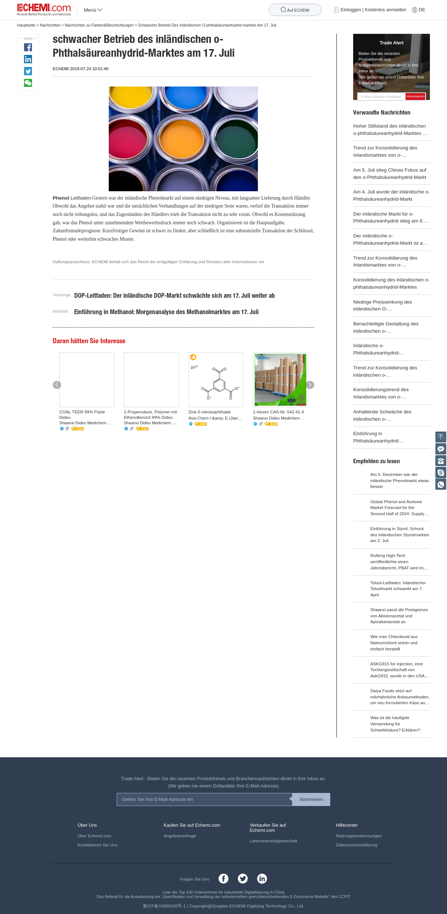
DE (422, 9)
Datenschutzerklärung (356, 844)
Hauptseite (26, 25)
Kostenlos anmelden (385, 9)
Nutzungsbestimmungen (359, 835)
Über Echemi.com (94, 835)
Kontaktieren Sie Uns (97, 844)
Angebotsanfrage (180, 835)
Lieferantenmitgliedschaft (273, 840)
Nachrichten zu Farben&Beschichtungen (99, 25)
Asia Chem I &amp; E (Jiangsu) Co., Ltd (216, 418)
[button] (57, 385)
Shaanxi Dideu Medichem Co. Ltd (87, 423)
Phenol (61, 198)
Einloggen (351, 9)
